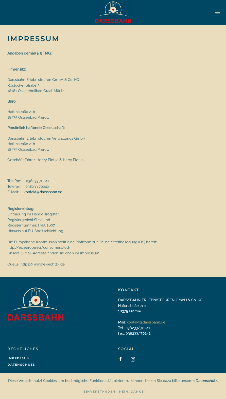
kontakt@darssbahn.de (43, 192)
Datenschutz (21, 364)
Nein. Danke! (132, 391)
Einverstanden (100, 391)
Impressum (18, 358)
